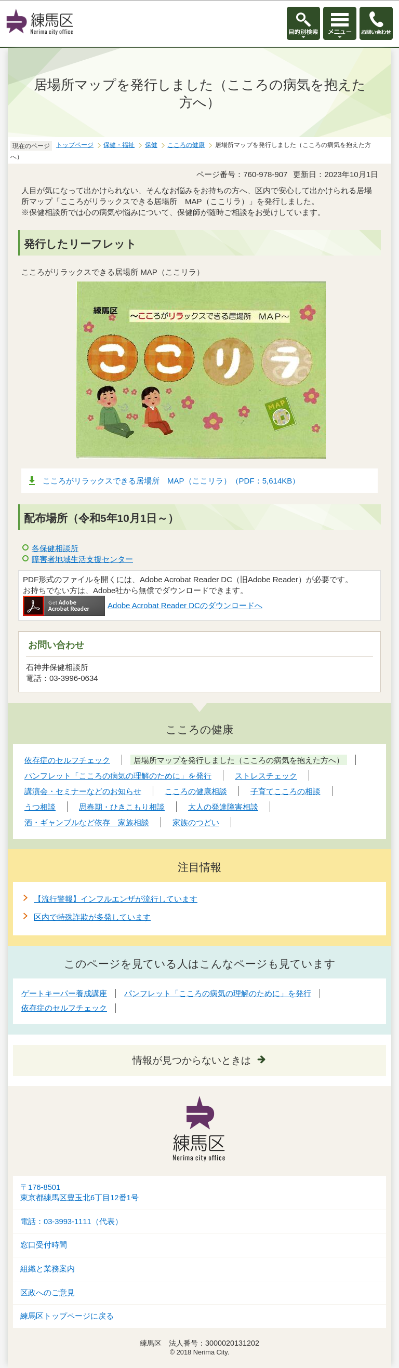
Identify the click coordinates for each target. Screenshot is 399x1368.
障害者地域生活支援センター (82, 559)
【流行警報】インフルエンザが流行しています (115, 898)
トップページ (75, 145)
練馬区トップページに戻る (67, 1316)
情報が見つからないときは (191, 1060)
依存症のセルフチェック (64, 1007)
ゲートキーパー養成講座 (64, 993)
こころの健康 (186, 145)
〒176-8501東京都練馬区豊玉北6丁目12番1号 (79, 1192)
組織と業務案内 (47, 1269)
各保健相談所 (55, 548)
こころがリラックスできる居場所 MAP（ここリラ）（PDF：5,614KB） (171, 480)
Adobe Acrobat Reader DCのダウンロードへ (142, 605)
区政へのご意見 (47, 1293)
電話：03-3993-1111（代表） (71, 1221)
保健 (151, 145)
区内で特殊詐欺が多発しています (92, 917)
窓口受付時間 (43, 1245)
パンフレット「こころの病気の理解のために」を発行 (217, 993)
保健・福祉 (119, 145)
